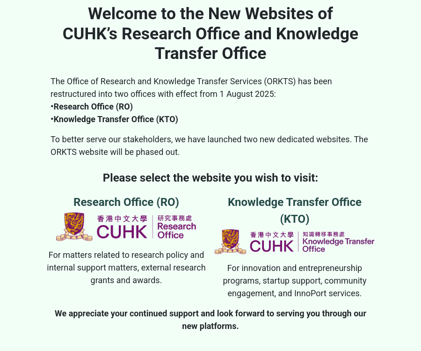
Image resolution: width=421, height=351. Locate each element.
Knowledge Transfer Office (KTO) (295, 225)
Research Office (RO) (126, 218)
